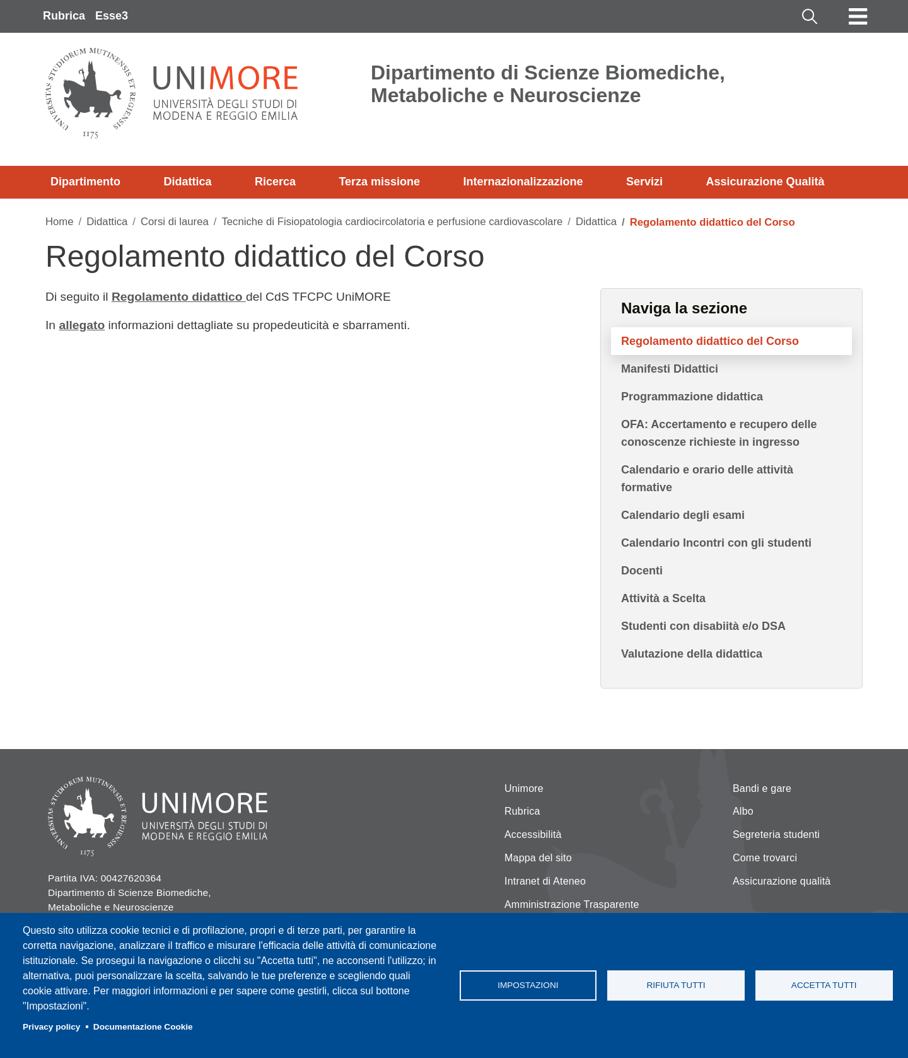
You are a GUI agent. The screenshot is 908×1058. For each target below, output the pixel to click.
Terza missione (379, 181)
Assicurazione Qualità (765, 181)
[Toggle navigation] (858, 16)
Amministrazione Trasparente (571, 904)
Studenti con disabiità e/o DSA (703, 626)
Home (59, 222)
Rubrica (64, 15)
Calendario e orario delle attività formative (707, 478)
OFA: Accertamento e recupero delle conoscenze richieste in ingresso (719, 433)
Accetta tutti (824, 985)
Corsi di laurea (175, 222)
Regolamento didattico (179, 296)
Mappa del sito (538, 857)
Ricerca (275, 181)
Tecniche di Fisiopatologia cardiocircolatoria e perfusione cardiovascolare (391, 222)
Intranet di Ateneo (545, 881)
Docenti (642, 570)
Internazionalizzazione (523, 181)
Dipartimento (85, 181)
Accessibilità (533, 834)
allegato (82, 325)
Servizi (644, 181)
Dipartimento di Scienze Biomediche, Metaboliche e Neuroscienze (548, 84)
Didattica (187, 181)
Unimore (524, 788)
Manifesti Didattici (669, 369)
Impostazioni (528, 985)
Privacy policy (51, 1027)
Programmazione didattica (692, 396)
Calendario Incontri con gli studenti (716, 543)
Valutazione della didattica (691, 654)
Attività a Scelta (663, 598)
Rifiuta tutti (675, 985)
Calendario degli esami (683, 515)
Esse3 (111, 15)
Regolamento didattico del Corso (710, 341)
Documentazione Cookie (143, 1027)
